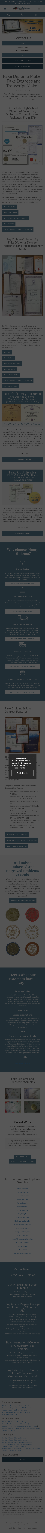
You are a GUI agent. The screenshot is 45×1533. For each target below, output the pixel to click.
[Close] (33, 757)
